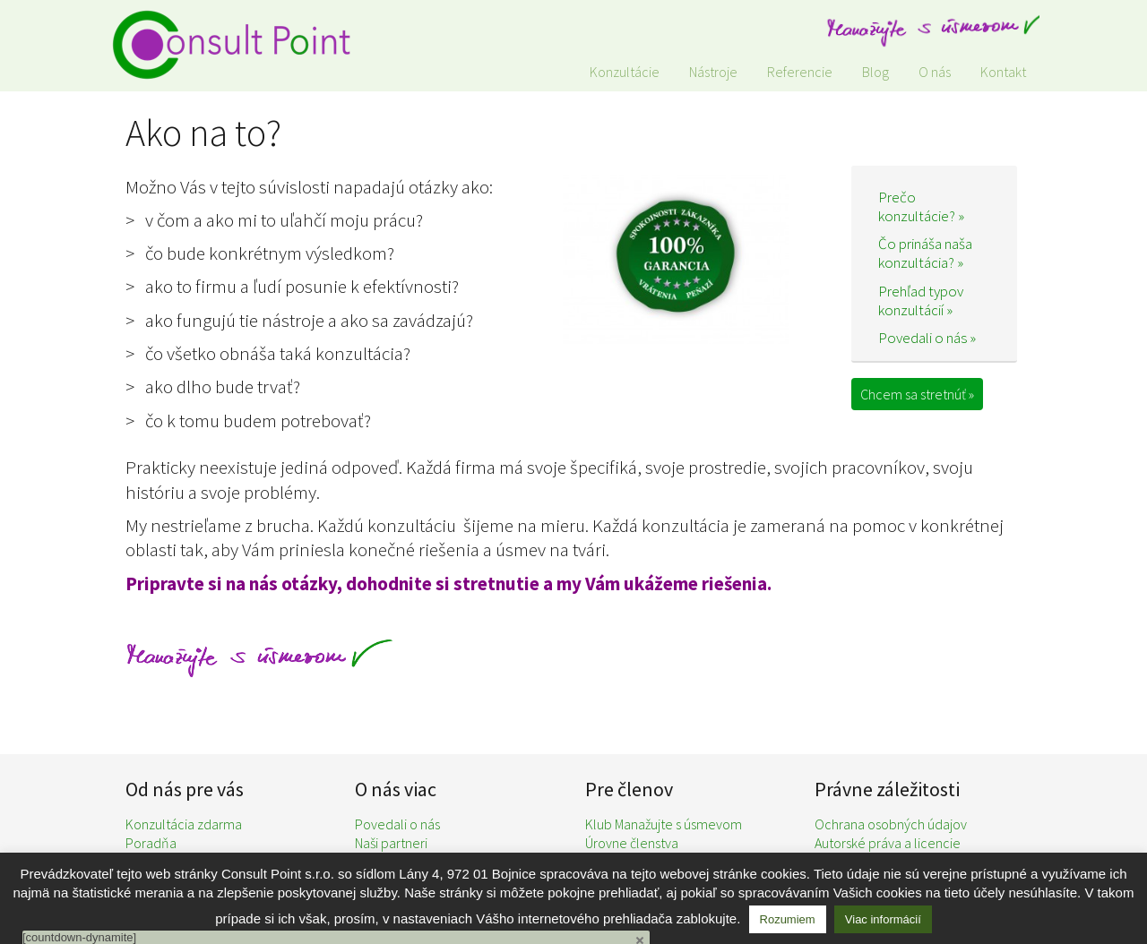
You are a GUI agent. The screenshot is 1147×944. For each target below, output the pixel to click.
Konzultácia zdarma (183, 824)
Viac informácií (883, 919)
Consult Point (242, 45)
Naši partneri (391, 843)
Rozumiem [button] (787, 919)
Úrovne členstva (631, 843)
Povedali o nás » (927, 338)
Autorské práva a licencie (888, 843)
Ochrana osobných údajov (891, 824)
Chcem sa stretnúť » (917, 394)
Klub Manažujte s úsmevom (663, 824)
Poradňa (151, 843)
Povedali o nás (397, 824)
